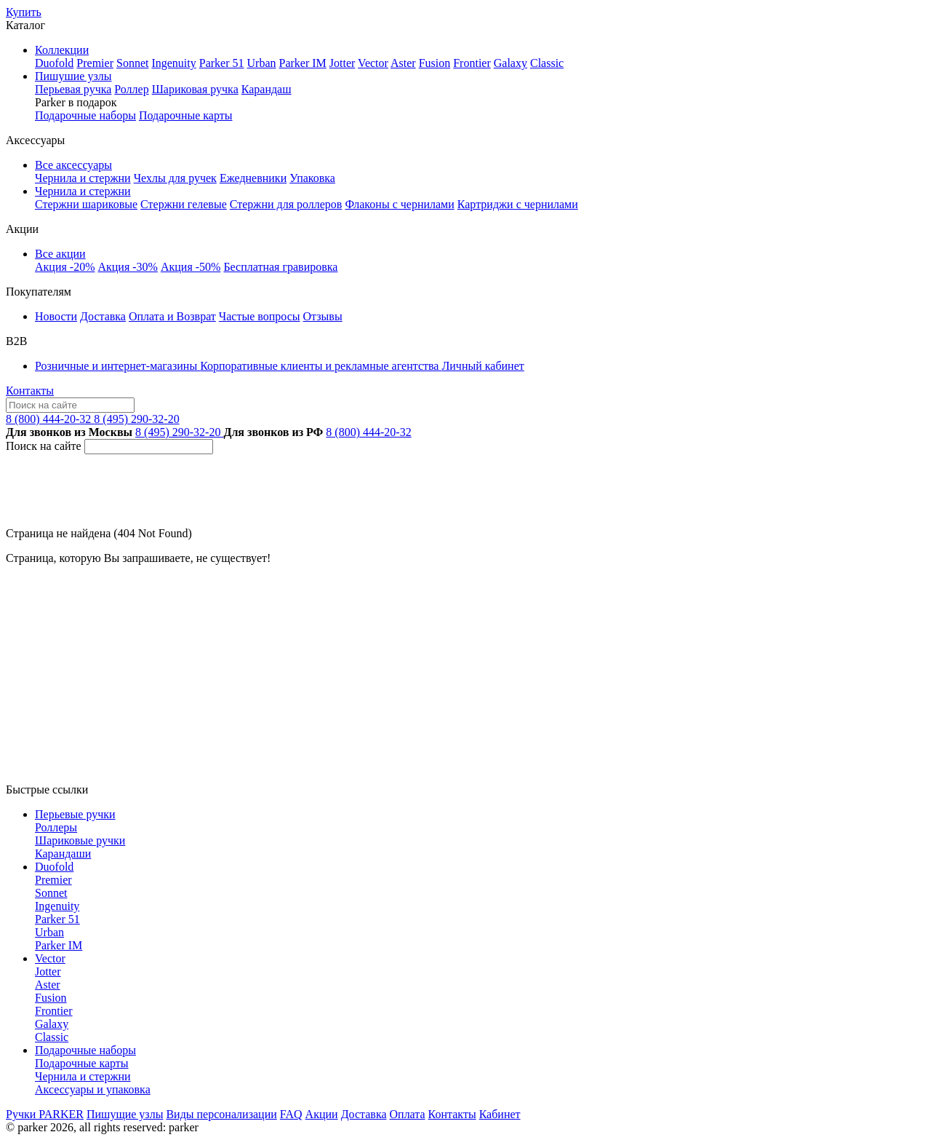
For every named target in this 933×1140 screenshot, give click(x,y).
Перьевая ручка (73, 89)
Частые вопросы (259, 316)
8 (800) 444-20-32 (50, 419)
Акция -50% (190, 267)
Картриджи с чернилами (517, 204)
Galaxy (510, 63)
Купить (23, 12)
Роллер (131, 89)
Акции (321, 1114)
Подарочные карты (186, 115)
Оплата (407, 1114)
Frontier (472, 63)
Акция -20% (65, 267)
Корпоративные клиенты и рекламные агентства (320, 366)
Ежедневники (253, 178)
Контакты (30, 390)
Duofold (54, 63)
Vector (373, 63)
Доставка (103, 316)
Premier (94, 63)
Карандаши (63, 853)
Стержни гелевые (183, 204)
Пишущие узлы (125, 1114)
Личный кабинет (482, 366)
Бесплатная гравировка (280, 267)
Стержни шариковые (86, 204)
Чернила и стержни (83, 178)
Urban (261, 63)
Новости (56, 316)
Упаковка (312, 178)
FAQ (291, 1114)
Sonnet (132, 63)
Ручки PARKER (45, 1114)
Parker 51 (221, 63)
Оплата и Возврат (172, 316)
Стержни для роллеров (286, 204)
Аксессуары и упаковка (93, 1089)
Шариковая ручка (195, 89)
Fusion (435, 63)
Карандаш (266, 89)
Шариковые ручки (80, 840)
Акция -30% (127, 267)
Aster (403, 63)
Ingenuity (173, 63)
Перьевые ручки (75, 814)
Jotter (342, 63)
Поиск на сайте (43, 446)
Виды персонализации (221, 1114)
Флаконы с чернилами (399, 204)
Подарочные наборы (85, 115)
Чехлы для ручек (175, 178)
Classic (547, 63)
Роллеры (56, 827)
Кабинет (500, 1114)
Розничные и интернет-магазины (117, 366)
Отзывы (323, 316)
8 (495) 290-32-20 (136, 419)
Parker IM (303, 63)
